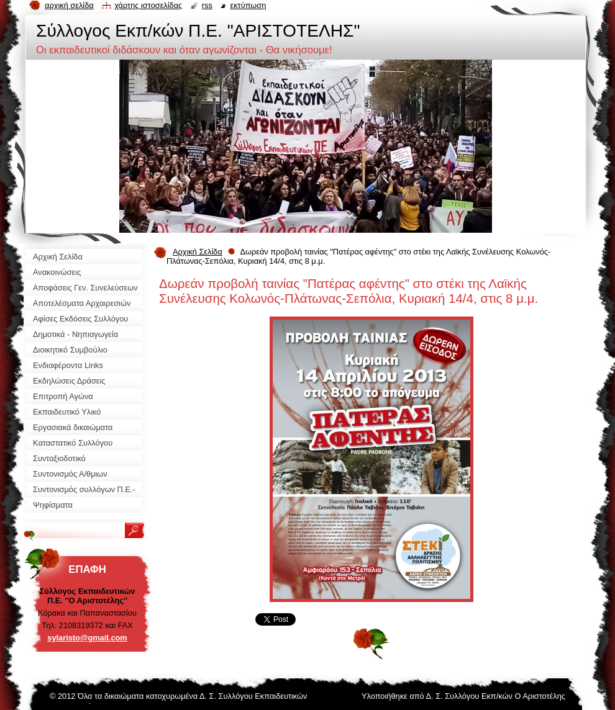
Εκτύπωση (248, 5)
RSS (207, 5)
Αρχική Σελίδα (197, 251)
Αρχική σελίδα (69, 5)
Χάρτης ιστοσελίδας (148, 5)
